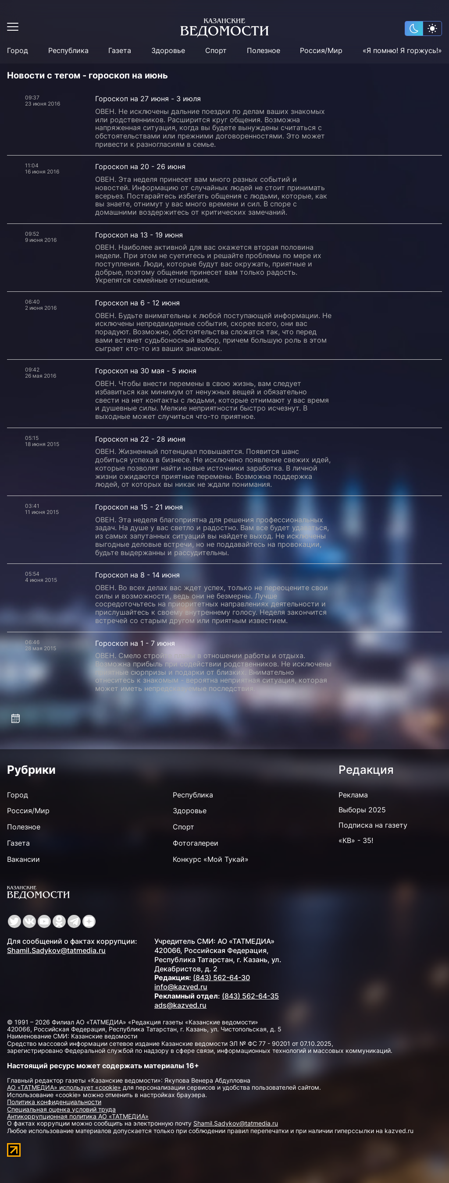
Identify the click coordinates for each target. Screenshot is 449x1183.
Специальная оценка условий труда (61, 1109)
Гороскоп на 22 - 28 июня (140, 439)
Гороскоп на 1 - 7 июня (135, 643)
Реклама (353, 794)
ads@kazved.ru (180, 1005)
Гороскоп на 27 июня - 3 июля (148, 98)
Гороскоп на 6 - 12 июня (137, 302)
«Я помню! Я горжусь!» (402, 50)
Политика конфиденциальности (54, 1101)
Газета (119, 50)
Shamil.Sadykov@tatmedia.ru (56, 950)
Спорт (216, 50)
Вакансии (23, 859)
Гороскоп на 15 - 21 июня (139, 507)
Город (17, 50)
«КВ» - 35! (356, 840)
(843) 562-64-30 (221, 977)
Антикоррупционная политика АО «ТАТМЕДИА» (78, 1116)
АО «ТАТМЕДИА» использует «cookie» (64, 1087)
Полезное (263, 50)
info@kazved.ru (180, 986)
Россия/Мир (321, 50)
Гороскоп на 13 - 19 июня (139, 234)
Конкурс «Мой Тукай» (211, 859)
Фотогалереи (195, 843)
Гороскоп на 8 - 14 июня (137, 574)
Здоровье (168, 50)
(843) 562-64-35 (250, 996)
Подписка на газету (373, 825)
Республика (68, 50)
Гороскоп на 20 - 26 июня (140, 166)
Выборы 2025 (362, 809)
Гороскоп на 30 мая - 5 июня (145, 370)
